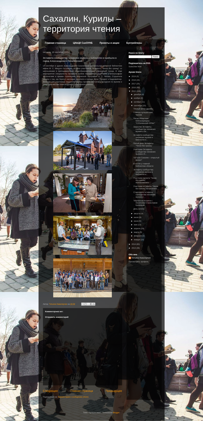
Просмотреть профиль (139, 262)
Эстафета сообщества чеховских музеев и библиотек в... (143, 137)
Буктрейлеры (134, 43)
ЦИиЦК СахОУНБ (83, 43)
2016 (134, 87)
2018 (134, 80)
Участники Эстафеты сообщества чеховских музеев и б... (144, 151)
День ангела (138, 209)
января (137, 240)
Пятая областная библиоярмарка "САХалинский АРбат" (144, 120)
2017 (134, 84)
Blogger (116, 412)
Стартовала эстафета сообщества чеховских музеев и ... (144, 194)
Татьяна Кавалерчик (141, 258)
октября (137, 102)
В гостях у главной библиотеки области (143, 165)
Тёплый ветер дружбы (143, 109)
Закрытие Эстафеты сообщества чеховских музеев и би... (144, 129)
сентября (138, 105)
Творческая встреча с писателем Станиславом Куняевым (145, 202)
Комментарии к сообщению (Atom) (73, 397)
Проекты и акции (109, 43)
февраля (138, 236)
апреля (137, 228)
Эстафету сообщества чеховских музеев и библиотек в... (143, 172)
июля (136, 217)
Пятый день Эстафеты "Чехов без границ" (143, 144)
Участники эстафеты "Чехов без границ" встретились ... (146, 187)
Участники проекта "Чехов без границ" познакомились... (145, 180)
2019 (134, 76)
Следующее (50, 390)
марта (137, 232)
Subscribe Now (135, 66)
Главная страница (55, 43)
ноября (137, 98)
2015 (134, 91)
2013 (134, 248)
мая (136, 225)
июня (136, 221)
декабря (138, 94)
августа (137, 213)
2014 (134, 244)
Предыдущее (114, 390)
